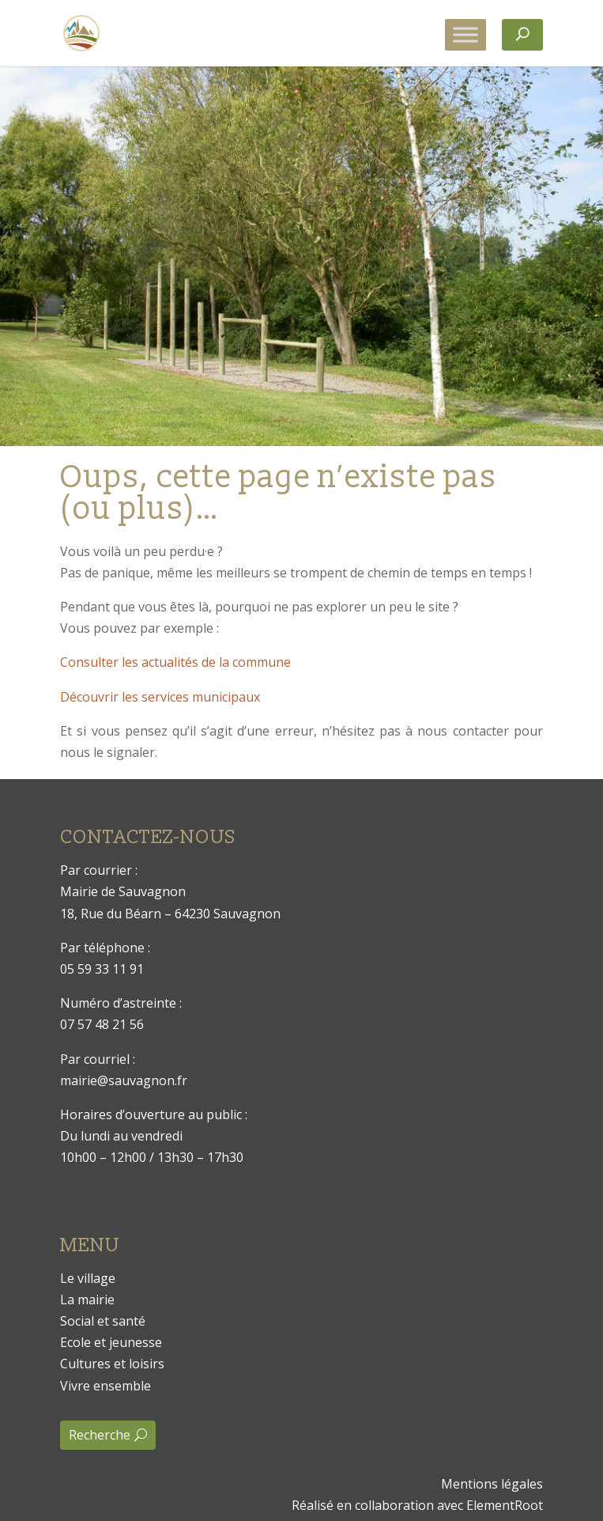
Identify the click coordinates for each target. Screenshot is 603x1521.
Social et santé (102, 1321)
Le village (87, 1278)
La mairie (87, 1299)
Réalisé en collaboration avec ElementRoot (417, 1505)
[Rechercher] (522, 35)
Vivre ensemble (105, 1385)
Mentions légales (492, 1484)
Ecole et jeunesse (111, 1342)
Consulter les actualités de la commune (175, 662)
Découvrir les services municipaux (160, 697)
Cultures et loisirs (112, 1363)
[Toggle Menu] (465, 34)
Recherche (99, 1434)
